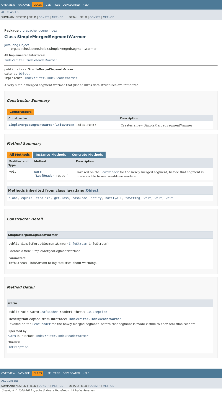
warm (37, 171)
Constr (44, 17)
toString (133, 198)
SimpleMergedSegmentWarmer (31, 124)
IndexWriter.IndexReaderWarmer (30, 60)
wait (147, 198)
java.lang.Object (16, 45)
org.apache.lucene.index (38, 30)
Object (24, 73)
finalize (43, 198)
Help (86, 4)
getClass (61, 198)
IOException (97, 312)
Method (58, 17)
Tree (56, 4)
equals (26, 198)
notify (96, 198)
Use (48, 4)
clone (13, 198)
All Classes (9, 12)
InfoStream (65, 124)
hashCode (79, 198)
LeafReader (45, 175)
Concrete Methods (87, 154)
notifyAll (113, 198)
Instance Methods (51, 154)
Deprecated (71, 4)
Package (24, 4)
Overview (8, 4)
